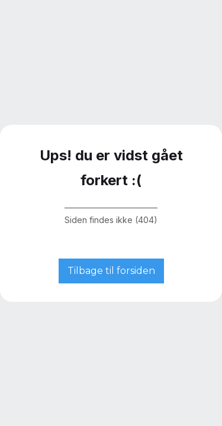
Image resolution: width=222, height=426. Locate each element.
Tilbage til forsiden (111, 270)
